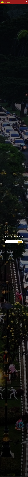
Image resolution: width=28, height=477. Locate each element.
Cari (20, 241)
